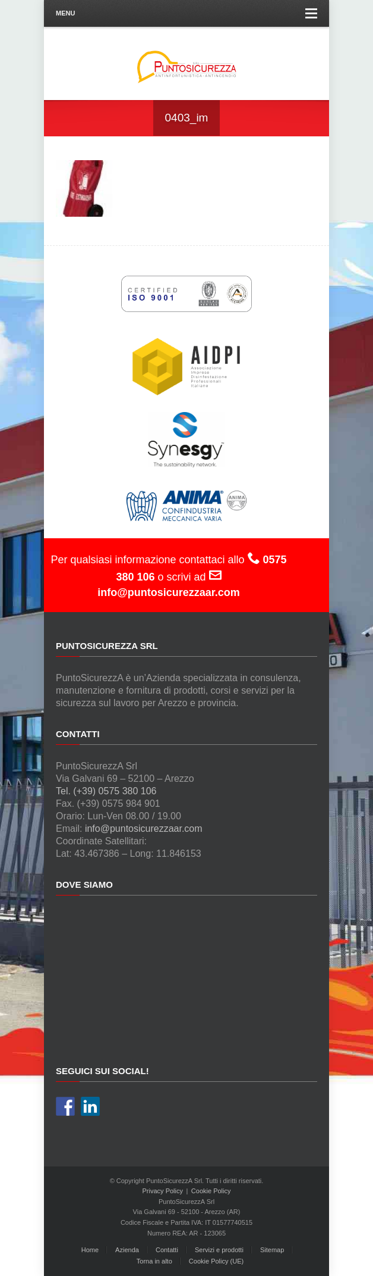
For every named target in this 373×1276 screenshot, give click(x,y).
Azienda (127, 1249)
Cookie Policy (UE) (216, 1261)
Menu (186, 13)
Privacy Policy (163, 1190)
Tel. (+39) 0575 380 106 (106, 791)
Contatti (167, 1249)
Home (90, 1249)
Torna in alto (154, 1261)
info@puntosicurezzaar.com (144, 828)
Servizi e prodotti (219, 1249)
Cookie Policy (211, 1190)
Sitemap (272, 1249)
